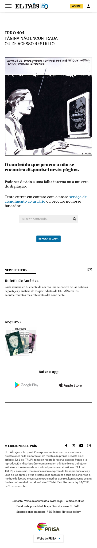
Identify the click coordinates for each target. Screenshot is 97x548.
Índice (57, 511)
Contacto (17, 501)
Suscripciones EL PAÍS (65, 506)
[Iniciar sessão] (88, 6)
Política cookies (74, 501)
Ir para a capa (48, 238)
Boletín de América (22, 281)
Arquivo (12, 322)
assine (76, 6)
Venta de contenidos (36, 501)
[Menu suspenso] (8, 6)
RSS (49, 511)
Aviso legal (56, 501)
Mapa (47, 506)
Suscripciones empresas (30, 511)
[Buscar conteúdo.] (74, 219)
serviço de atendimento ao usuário (46, 199)
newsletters (16, 270)
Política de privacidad (29, 506)
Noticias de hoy (71, 511)
